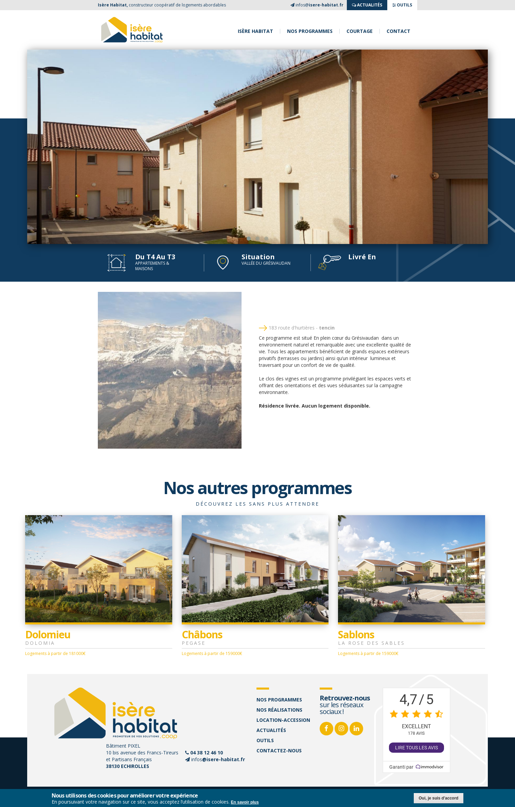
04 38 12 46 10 (206, 752)
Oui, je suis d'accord (439, 798)
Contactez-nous (279, 750)
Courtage (360, 31)
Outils (265, 740)
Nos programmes (310, 31)
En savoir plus (245, 802)
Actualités (271, 730)
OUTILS (402, 5)
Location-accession (283, 720)
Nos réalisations (279, 710)
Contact (398, 31)
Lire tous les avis (416, 747)
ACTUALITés (367, 5)
